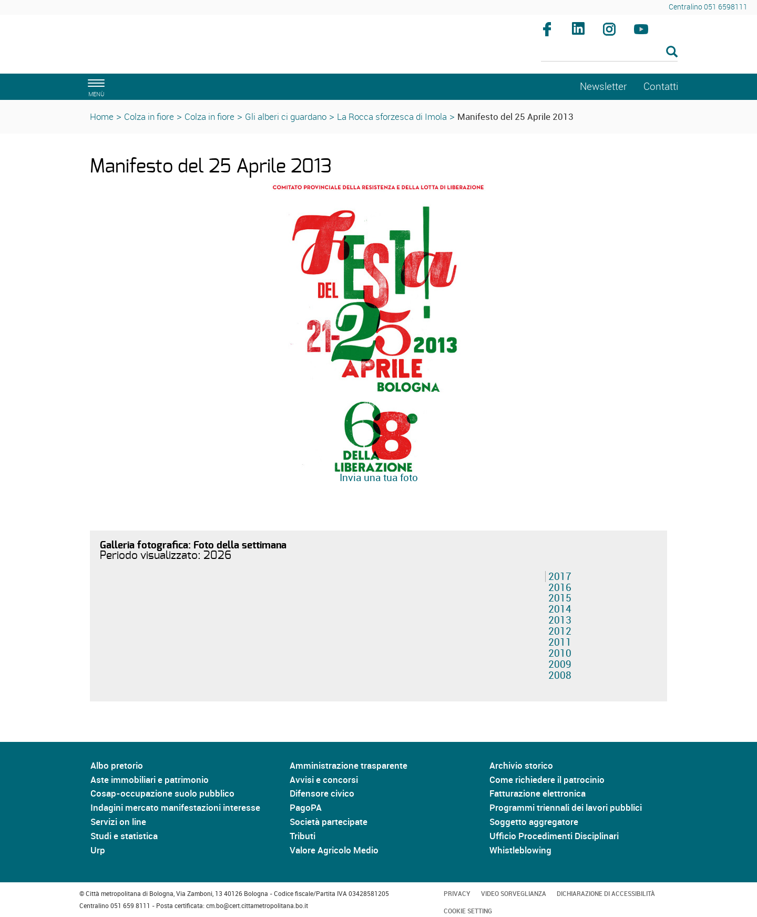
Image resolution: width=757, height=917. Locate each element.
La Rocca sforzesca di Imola (392, 116)
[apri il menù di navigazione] (94, 86)
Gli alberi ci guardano (285, 116)
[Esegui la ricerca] (672, 52)
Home (102, 116)
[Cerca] (609, 53)
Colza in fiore (149, 116)
